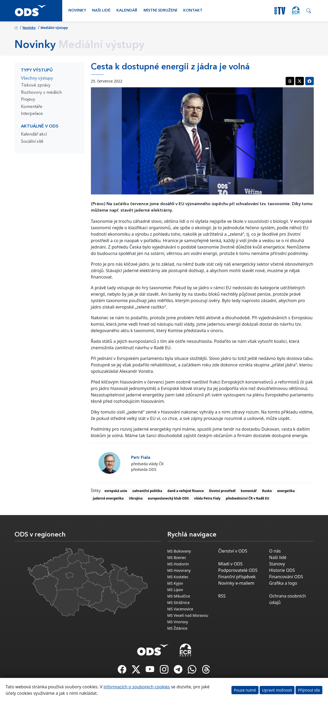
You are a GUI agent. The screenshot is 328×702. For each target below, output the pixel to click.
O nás (275, 551)
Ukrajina (136, 498)
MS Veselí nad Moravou (187, 615)
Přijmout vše (309, 690)
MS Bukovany (179, 551)
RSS (222, 596)
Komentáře (31, 107)
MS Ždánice (177, 628)
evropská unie (116, 491)
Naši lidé (101, 11)
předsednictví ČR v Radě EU (247, 498)
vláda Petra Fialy (207, 498)
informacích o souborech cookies (137, 687)
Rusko (267, 491)
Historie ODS (282, 570)
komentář (249, 491)
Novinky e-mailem (236, 583)
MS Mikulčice (178, 596)
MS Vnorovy (177, 621)
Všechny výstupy (37, 78)
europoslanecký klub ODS (168, 498)
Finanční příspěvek (237, 577)
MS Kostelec (178, 576)
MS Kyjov (175, 583)
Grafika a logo (283, 583)
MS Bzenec (176, 557)
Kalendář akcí (34, 134)
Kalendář (126, 11)
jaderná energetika (108, 498)
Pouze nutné (245, 690)
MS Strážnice (178, 602)
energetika (286, 491)
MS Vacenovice (180, 608)
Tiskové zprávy (35, 85)
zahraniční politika (147, 491)
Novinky (77, 11)
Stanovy (277, 564)
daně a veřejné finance (185, 491)
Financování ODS (286, 577)
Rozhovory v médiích (41, 93)
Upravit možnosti (277, 690)
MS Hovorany (179, 570)
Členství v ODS (232, 551)
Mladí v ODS (230, 564)
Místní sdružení (160, 11)
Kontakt (192, 11)
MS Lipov (175, 589)
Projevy (28, 99)
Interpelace (32, 114)
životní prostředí (222, 491)
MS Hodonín (178, 563)
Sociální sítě (32, 142)
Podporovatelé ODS (238, 570)
